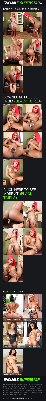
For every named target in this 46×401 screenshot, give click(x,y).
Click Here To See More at (19, 194)
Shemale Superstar (18, 398)
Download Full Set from (22, 99)
